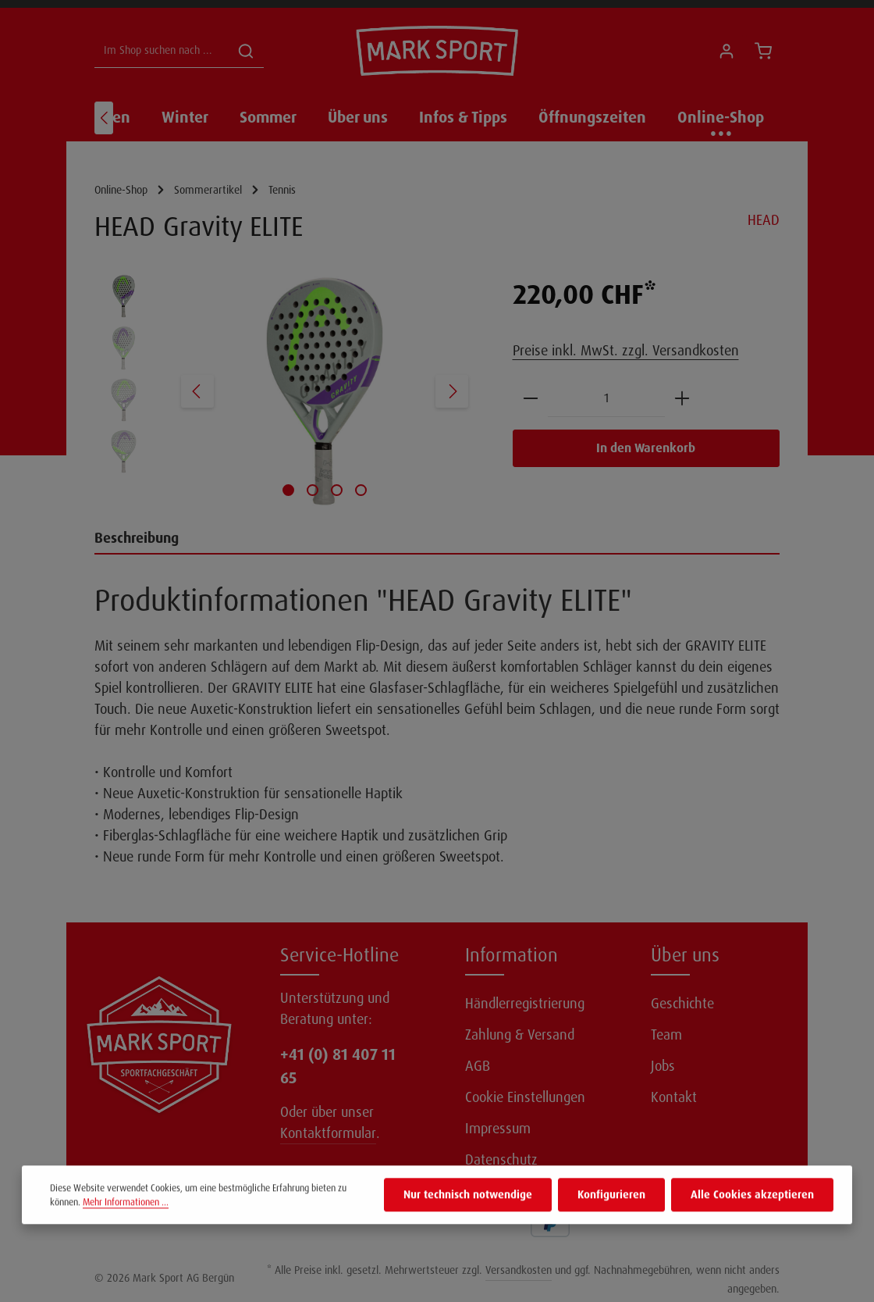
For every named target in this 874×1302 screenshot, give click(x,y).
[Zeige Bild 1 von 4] (288, 490)
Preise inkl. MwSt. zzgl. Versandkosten (626, 350)
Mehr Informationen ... (126, 1228)
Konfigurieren (611, 1221)
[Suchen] (246, 51)
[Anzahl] (606, 398)
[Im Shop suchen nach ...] (161, 51)
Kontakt (674, 1097)
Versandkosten (518, 1270)
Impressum (498, 1128)
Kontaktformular (328, 1133)
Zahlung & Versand (519, 1035)
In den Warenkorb (645, 448)
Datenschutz (501, 1159)
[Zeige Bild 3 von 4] (337, 490)
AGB (477, 1066)
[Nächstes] (451, 391)
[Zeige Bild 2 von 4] (312, 490)
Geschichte (682, 1003)
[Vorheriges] (103, 118)
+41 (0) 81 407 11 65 (338, 1066)
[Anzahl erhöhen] (682, 398)
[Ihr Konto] (726, 51)
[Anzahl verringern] (531, 398)
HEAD (764, 220)
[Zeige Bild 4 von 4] (361, 490)
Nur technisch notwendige (467, 1221)
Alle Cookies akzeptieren (752, 1221)
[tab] (437, 539)
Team (666, 1035)
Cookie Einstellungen (525, 1097)
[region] (288, 391)
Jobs (663, 1066)
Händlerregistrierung (524, 1003)
